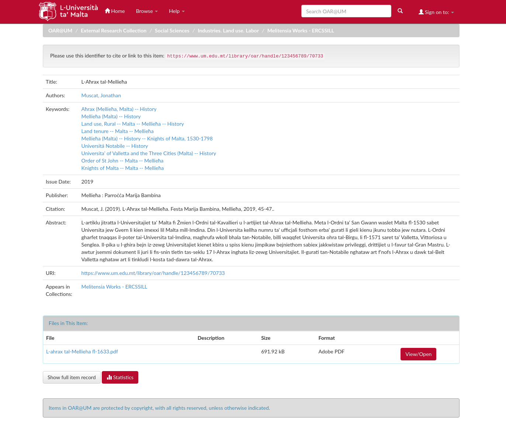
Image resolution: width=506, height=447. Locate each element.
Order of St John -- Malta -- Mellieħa (123, 160)
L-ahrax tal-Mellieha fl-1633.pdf (82, 351)
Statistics (120, 377)
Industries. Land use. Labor (228, 30)
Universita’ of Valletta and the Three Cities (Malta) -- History (149, 153)
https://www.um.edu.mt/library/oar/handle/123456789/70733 (153, 273)
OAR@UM (60, 30)
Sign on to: (436, 12)
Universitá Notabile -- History (115, 146)
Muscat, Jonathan (101, 95)
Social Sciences (172, 30)
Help (177, 11)
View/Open (418, 354)
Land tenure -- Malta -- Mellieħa (118, 131)
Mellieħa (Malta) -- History (111, 116)
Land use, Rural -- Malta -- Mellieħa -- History (133, 124)
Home (115, 11)
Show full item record (72, 377)
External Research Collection (113, 30)
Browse (147, 11)
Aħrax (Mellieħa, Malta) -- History (119, 109)
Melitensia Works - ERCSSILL (300, 30)
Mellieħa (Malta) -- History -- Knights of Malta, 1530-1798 (147, 138)
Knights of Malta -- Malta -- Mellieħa (123, 168)
